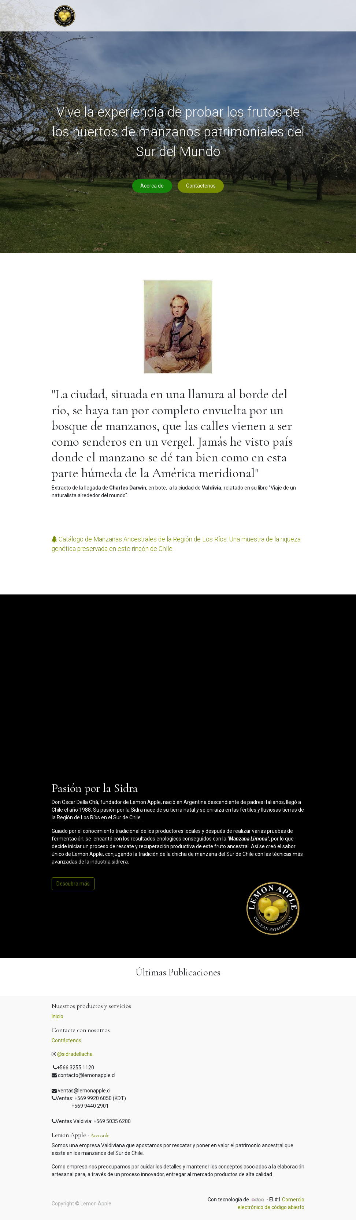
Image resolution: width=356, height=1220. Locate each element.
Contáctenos (201, 186)
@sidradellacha (75, 1054)
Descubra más (73, 884)
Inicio (57, 1016)
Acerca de (152, 186)
